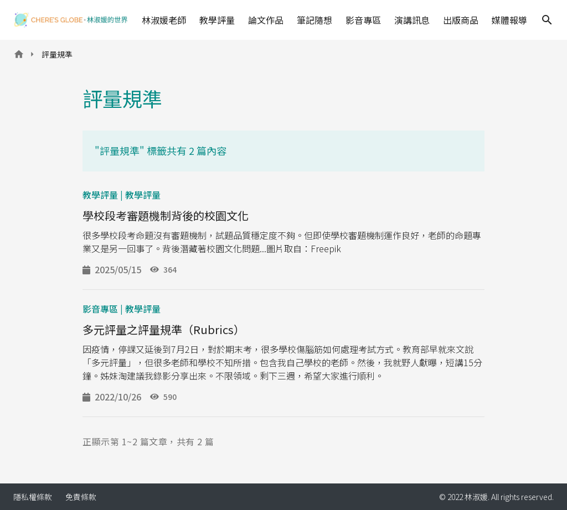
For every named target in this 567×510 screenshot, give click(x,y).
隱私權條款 (32, 496)
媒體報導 (509, 20)
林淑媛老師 (164, 20)
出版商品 (460, 20)
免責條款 (80, 496)
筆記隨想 (314, 20)
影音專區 (363, 20)
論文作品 (266, 20)
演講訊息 (412, 20)
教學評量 (217, 20)
